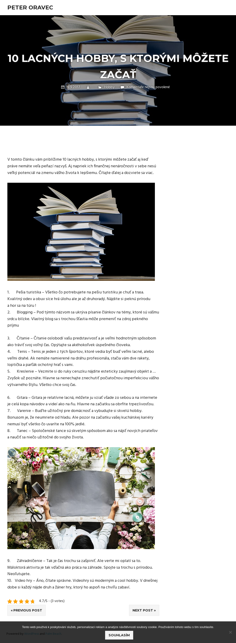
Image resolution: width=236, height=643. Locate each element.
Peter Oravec (30, 7)
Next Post (143, 610)
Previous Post (27, 610)
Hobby (109, 87)
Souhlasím (119, 635)
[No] (230, 632)
